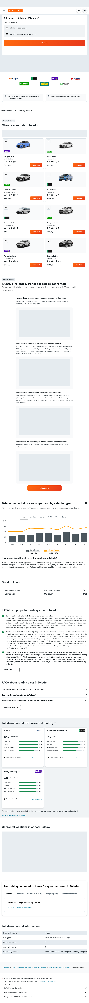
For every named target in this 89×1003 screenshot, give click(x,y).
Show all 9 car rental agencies (14, 815)
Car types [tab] (20, 894)
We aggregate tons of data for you (45, 992)
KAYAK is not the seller (45, 988)
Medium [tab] (33, 517)
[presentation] (38, 18)
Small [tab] (23, 517)
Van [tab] (56, 517)
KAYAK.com (5, 967)
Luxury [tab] (65, 517)
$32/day (32, 18)
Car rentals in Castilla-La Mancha (59, 967)
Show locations (37, 758)
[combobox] (11, 22)
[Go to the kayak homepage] (15, 10)
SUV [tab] (50, 517)
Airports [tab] (9, 894)
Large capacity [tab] (52, 894)
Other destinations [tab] (69, 894)
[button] (4, 10)
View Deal (36, 165)
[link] (44, 488)
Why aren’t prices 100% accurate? (45, 996)
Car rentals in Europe (24, 967)
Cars (13, 967)
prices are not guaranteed (48, 981)
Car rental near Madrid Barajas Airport (20, 907)
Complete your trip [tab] (35, 894)
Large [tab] (42, 517)
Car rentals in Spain (40, 967)
